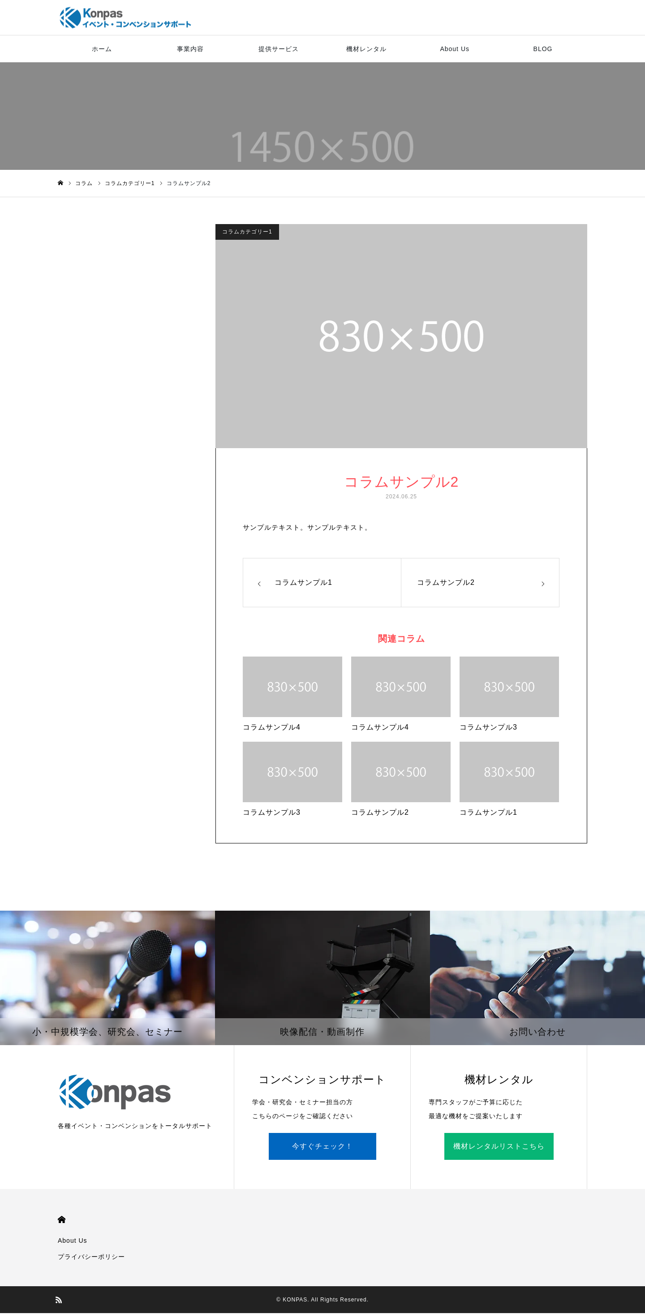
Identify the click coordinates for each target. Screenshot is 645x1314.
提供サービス (278, 49)
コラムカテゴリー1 (247, 232)
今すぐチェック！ (322, 1147)
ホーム (102, 49)
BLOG (543, 49)
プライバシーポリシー (91, 1257)
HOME (61, 1220)
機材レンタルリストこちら (499, 1147)
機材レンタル (366, 49)
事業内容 (190, 49)
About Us (454, 49)
